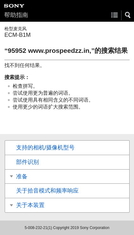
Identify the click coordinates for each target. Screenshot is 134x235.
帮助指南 (16, 15)
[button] (128, 15)
